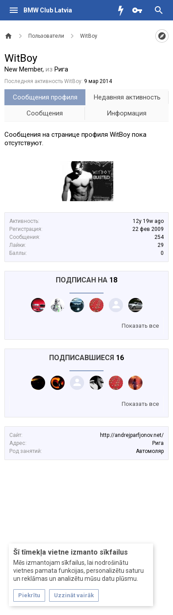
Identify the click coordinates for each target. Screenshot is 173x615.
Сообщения (45, 113)
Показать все (140, 325)
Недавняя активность (127, 97)
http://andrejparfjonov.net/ (132, 435)
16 (120, 357)
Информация (126, 113)
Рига (158, 443)
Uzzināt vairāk (74, 595)
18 (113, 280)
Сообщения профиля (45, 97)
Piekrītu (29, 595)
